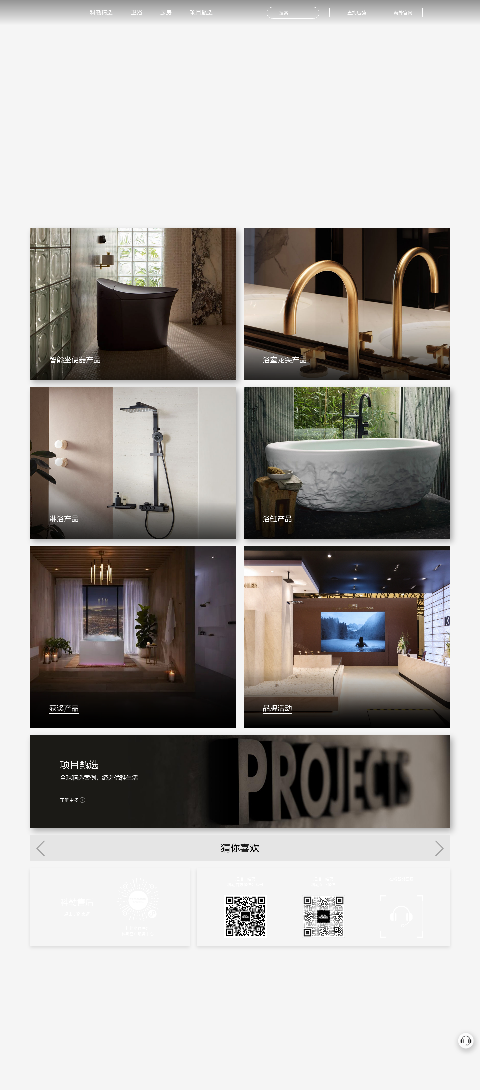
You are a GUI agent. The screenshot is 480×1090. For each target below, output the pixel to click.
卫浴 (136, 12)
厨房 (166, 12)
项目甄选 (201, 12)
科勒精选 (101, 12)
